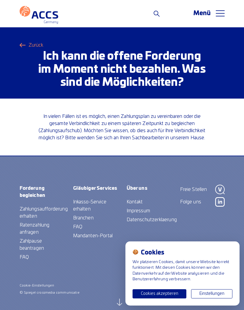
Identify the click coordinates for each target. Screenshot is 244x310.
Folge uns (190, 202)
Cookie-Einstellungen (37, 285)
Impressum (138, 210)
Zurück (36, 45)
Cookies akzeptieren (159, 294)
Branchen (83, 218)
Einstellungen (211, 294)
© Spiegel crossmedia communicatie (49, 292)
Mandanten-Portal (93, 235)
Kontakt (135, 202)
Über (137, 188)
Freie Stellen (193, 189)
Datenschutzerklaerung (152, 219)
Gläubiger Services (95, 188)
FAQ (24, 257)
